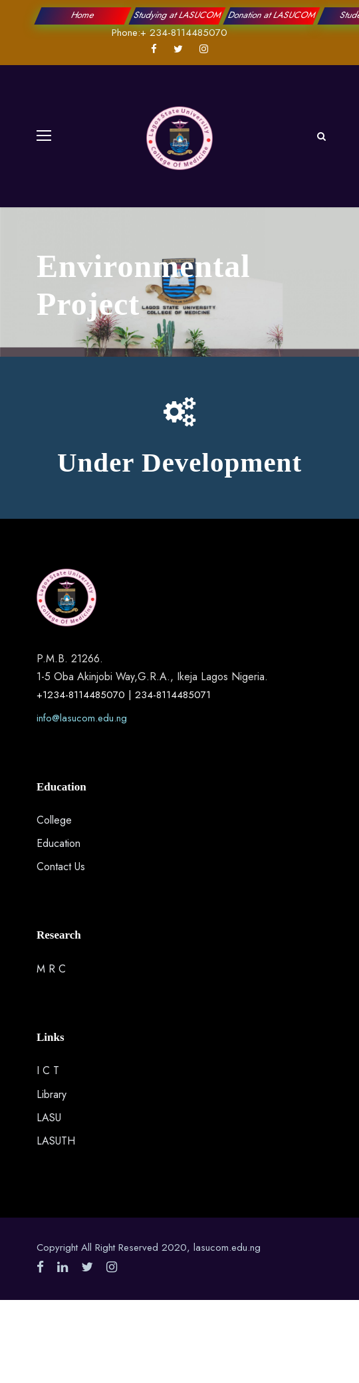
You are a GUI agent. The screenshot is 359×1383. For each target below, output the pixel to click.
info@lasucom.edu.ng (82, 718)
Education (58, 843)
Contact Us (61, 866)
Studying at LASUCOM (177, 15)
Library (51, 1094)
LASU (49, 1117)
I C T (48, 1070)
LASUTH (56, 1141)
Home (83, 15)
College (54, 820)
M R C (51, 968)
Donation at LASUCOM (271, 15)
